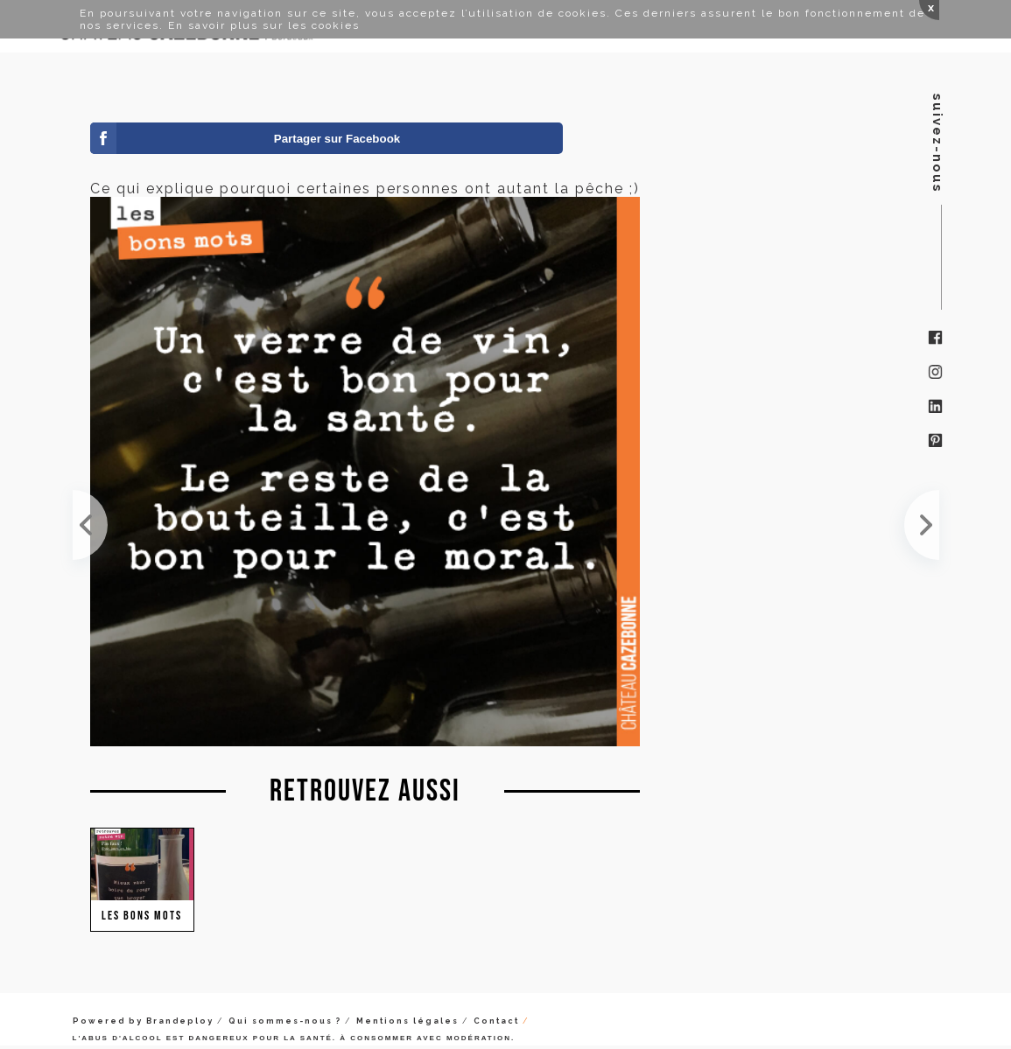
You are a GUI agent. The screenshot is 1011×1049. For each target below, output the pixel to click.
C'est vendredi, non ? (90, 525)
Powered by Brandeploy (143, 1021)
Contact (496, 1021)
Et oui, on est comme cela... (921, 525)
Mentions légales (407, 1021)
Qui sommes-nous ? (284, 1021)
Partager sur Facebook (337, 138)
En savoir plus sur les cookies (264, 25)
